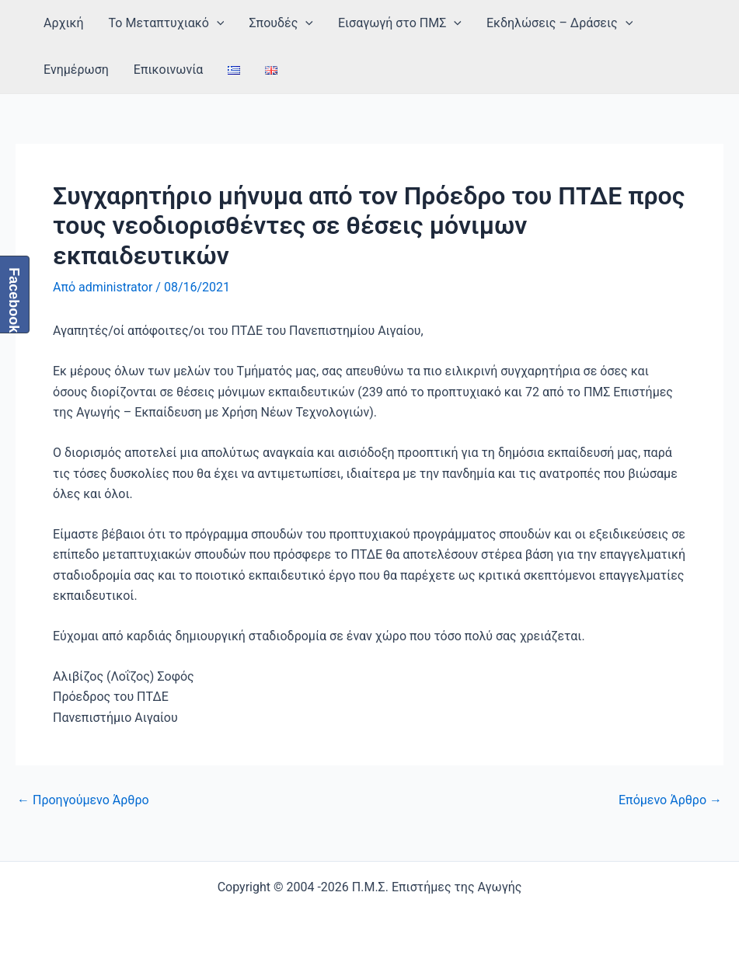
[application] (217, 23)
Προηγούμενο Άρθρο (83, 800)
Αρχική (64, 23)
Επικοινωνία (169, 69)
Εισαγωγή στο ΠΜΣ (400, 23)
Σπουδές (280, 23)
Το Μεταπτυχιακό (167, 23)
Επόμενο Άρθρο (670, 800)
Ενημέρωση (76, 69)
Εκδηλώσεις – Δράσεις (559, 23)
